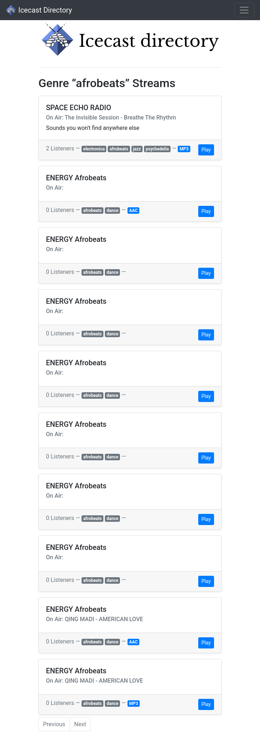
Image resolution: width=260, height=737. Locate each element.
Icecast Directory (39, 10)
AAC (133, 210)
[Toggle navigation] (244, 10)
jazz (137, 149)
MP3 (184, 149)
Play (206, 150)
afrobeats (119, 149)
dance (113, 210)
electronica (94, 149)
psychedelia (157, 149)
